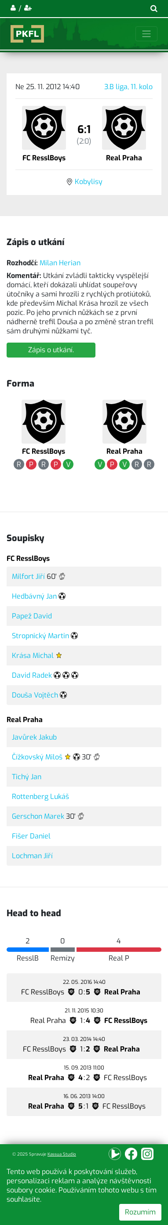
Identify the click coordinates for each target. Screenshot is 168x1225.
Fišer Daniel (31, 836)
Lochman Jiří (32, 855)
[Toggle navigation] (146, 33)
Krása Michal (33, 655)
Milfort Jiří (28, 576)
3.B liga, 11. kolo (128, 86)
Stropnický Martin (40, 635)
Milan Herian (60, 262)
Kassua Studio (61, 1154)
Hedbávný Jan (34, 596)
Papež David (32, 616)
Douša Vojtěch (35, 695)
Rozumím (140, 1212)
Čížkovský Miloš (37, 757)
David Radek (32, 675)
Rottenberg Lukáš (40, 796)
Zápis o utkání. (51, 349)
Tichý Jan (26, 776)
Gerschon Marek (38, 816)
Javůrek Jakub (34, 737)
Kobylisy (88, 181)
